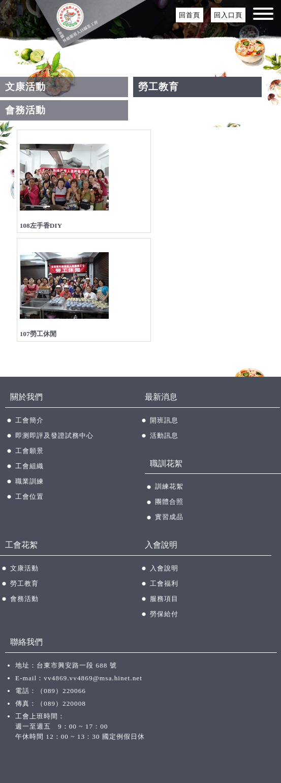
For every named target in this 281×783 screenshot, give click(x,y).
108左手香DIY (41, 225)
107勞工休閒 (38, 334)
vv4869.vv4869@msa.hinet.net (93, 678)
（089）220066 (61, 691)
